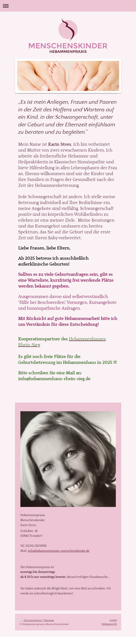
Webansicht (109, 623)
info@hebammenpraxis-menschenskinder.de (58, 551)
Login (113, 620)
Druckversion (30, 620)
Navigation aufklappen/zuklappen (68, 5)
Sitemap (49, 620)
